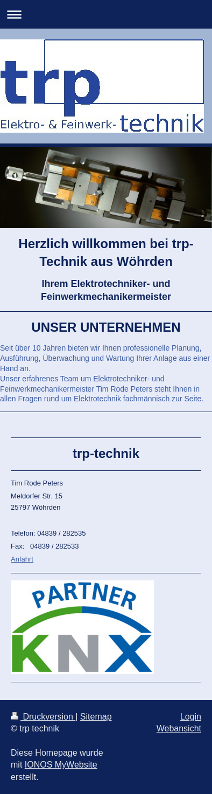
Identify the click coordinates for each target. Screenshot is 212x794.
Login (190, 716)
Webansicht (179, 728)
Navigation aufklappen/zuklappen (106, 14)
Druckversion (43, 716)
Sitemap (96, 716)
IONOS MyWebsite (61, 764)
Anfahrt (22, 559)
